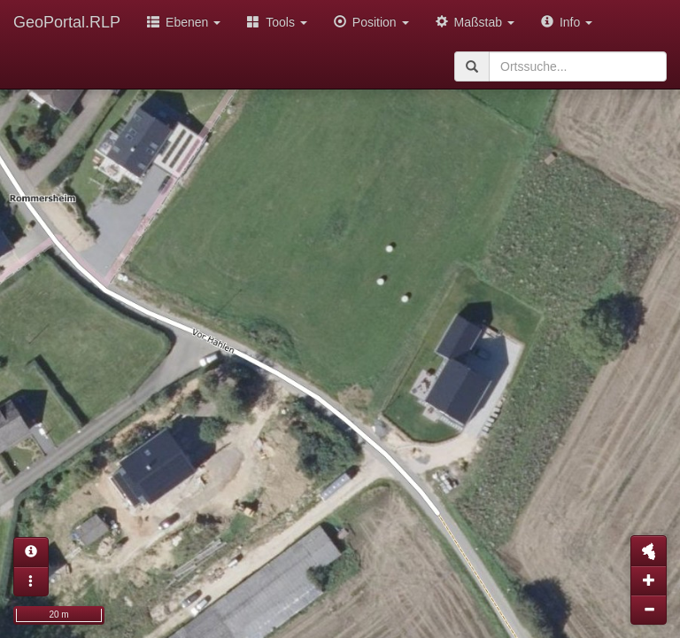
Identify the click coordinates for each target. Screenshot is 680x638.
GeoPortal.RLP (66, 22)
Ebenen (183, 22)
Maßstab (475, 22)
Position (371, 22)
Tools (277, 22)
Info (566, 22)
